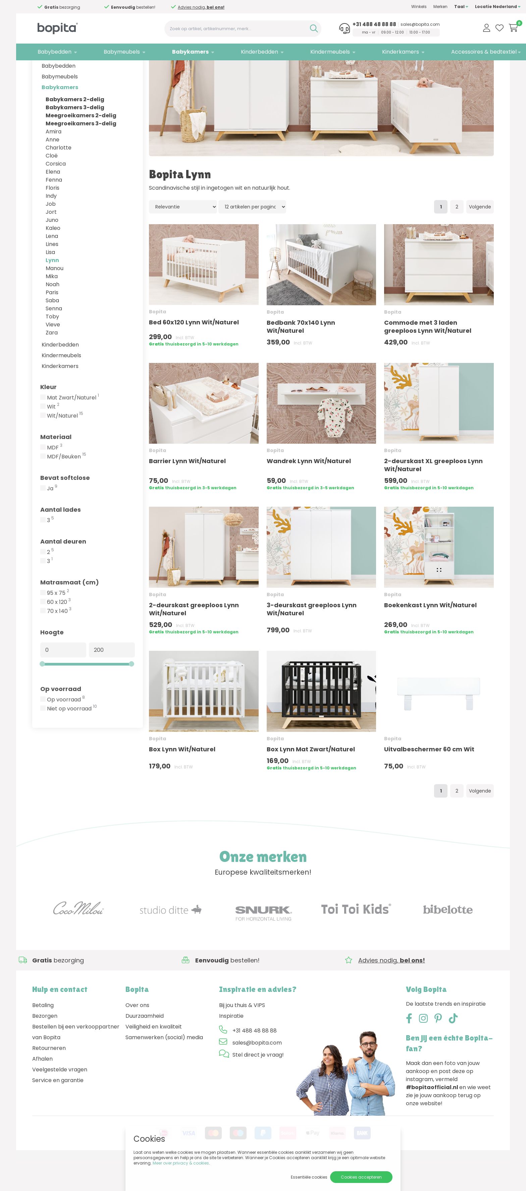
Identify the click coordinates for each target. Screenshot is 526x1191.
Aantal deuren (63, 571)
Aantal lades (60, 540)
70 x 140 (59, 641)
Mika (52, 306)
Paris (52, 322)
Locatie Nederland (471, 6)
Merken (414, 6)
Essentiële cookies (309, 1177)
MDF (54, 478)
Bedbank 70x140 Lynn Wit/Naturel (301, 357)
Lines (52, 274)
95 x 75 (58, 623)
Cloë (52, 186)
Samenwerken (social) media (164, 1067)
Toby (52, 347)
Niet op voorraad (72, 739)
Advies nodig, (189, 9)
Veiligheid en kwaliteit (153, 1057)
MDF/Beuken (66, 487)
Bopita (82, 69)
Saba (52, 330)
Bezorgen (44, 1046)
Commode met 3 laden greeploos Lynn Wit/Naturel (427, 357)
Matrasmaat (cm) (69, 612)
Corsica (56, 194)
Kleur (48, 417)
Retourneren (49, 1078)
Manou (54, 298)
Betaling (43, 1035)
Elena (53, 202)
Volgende (480, 237)
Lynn (52, 290)
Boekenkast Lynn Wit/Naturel (430, 635)
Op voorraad (60, 719)
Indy (51, 226)
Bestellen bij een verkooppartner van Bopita (75, 1062)
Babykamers (178, 52)
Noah (52, 314)
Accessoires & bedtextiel (457, 52)
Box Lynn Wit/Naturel (182, 779)
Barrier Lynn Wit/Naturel (187, 491)
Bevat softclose (65, 508)
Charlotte (58, 178)
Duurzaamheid (144, 1046)
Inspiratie (231, 1046)
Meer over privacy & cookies (181, 1163)
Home (39, 69)
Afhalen (42, 1089)
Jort (51, 242)
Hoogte (52, 662)
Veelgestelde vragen (59, 1100)
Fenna (54, 210)
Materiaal (55, 467)
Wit (53, 437)
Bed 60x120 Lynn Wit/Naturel (194, 352)
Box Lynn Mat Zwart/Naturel (311, 779)
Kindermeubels (310, 52)
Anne (52, 170)
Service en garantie (58, 1110)
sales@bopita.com (396, 24)
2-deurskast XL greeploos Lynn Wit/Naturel (433, 495)
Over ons (137, 1035)
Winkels (392, 6)
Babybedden (49, 52)
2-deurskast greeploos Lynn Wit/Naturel (194, 639)
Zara (52, 363)
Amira (53, 162)
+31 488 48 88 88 (351, 24)
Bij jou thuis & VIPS (242, 1035)
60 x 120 (59, 632)
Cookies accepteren (361, 1177)
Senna (54, 338)
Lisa (50, 282)
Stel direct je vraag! (258, 1085)
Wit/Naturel (65, 446)
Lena (52, 266)
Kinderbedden (243, 52)
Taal (434, 6)
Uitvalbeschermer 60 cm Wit (429, 779)
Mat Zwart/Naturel (73, 428)
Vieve (53, 355)
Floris (52, 218)
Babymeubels (113, 52)
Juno (52, 250)
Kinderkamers (377, 52)
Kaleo (53, 258)
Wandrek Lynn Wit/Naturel (309, 491)
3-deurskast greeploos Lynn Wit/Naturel (312, 639)
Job (51, 234)
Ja (52, 518)
